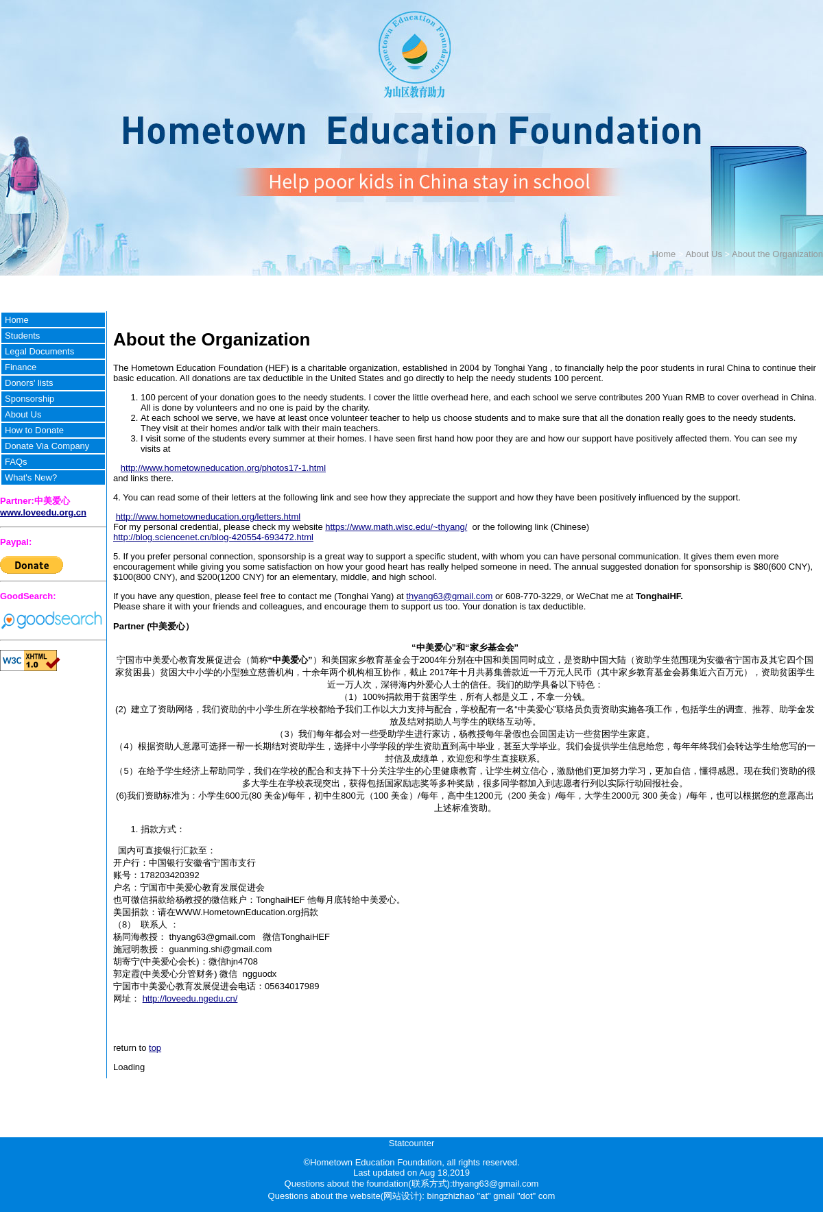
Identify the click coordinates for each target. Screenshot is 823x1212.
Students (22, 335)
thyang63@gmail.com (449, 596)
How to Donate (34, 430)
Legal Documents (39, 351)
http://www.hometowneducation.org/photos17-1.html (223, 468)
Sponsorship (29, 398)
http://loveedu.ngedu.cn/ (190, 998)
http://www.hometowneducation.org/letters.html (208, 516)
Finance (20, 367)
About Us (703, 254)
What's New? (31, 477)
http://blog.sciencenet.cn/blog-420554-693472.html (213, 537)
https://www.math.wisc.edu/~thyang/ (396, 527)
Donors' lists (29, 383)
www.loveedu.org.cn (43, 512)
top (155, 1048)
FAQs (16, 462)
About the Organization (777, 254)
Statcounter (412, 1143)
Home (664, 254)
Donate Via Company (47, 446)
